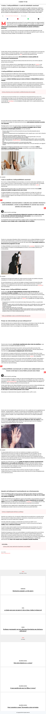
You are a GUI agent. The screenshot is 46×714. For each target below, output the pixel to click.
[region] (23, 42)
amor (2, 553)
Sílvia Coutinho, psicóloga (12, 15)
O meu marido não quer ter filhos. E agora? (23, 688)
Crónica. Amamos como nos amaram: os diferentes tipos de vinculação (18, 92)
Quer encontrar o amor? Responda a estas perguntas (23, 707)
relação (37, 64)
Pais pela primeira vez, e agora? (23, 663)
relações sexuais (16, 140)
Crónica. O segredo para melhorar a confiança (12, 511)
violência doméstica (11, 381)
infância (24, 298)
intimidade (10, 101)
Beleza (23, 627)
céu (21, 54)
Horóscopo (23, 588)
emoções (40, 285)
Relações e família (23, 660)
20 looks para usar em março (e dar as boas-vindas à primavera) (23, 610)
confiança (29, 501)
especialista (7, 553)
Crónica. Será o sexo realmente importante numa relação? (16, 546)
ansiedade (31, 246)
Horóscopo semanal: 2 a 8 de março (23, 591)
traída (37, 184)
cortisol (31, 356)
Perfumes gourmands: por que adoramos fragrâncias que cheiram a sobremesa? (23, 630)
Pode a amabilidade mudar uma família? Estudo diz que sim (16, 315)
